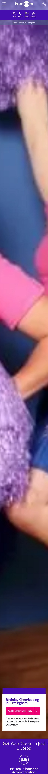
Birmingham (30, 23)
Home (15, 23)
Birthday (22, 23)
